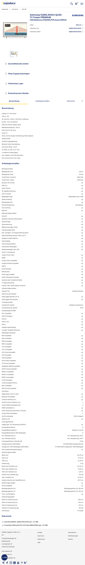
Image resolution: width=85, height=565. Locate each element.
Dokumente (71, 101)
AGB (39, 542)
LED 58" (24, 9)
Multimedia (5, 9)
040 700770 (7, 555)
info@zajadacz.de (8, 558)
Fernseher (15, 9)
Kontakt (40, 532)
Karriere (70, 539)
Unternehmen (72, 532)
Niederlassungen (73, 536)
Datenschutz (41, 539)
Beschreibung (14, 101)
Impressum (41, 536)
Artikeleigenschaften (42, 101)
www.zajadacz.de (7, 551)
